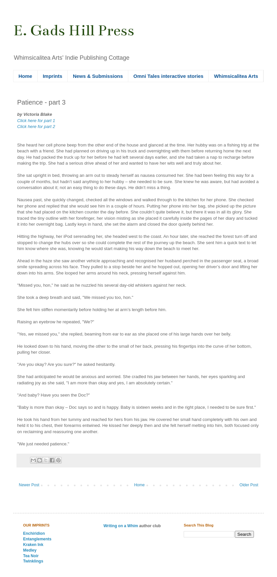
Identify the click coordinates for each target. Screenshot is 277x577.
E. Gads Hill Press (73, 30)
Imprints (52, 76)
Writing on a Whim (121, 526)
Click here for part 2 (36, 126)
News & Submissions (98, 76)
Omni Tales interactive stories (168, 76)
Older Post (248, 485)
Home (25, 76)
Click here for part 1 (36, 120)
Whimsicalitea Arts (236, 76)
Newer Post (29, 485)
